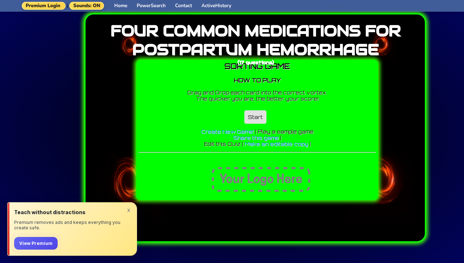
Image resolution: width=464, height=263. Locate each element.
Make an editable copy (276, 144)
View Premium (36, 243)
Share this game (256, 138)
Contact (183, 6)
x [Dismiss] (128, 210)
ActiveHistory (216, 6)
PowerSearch (151, 6)
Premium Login (43, 6)
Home (120, 6)
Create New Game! (227, 131)
